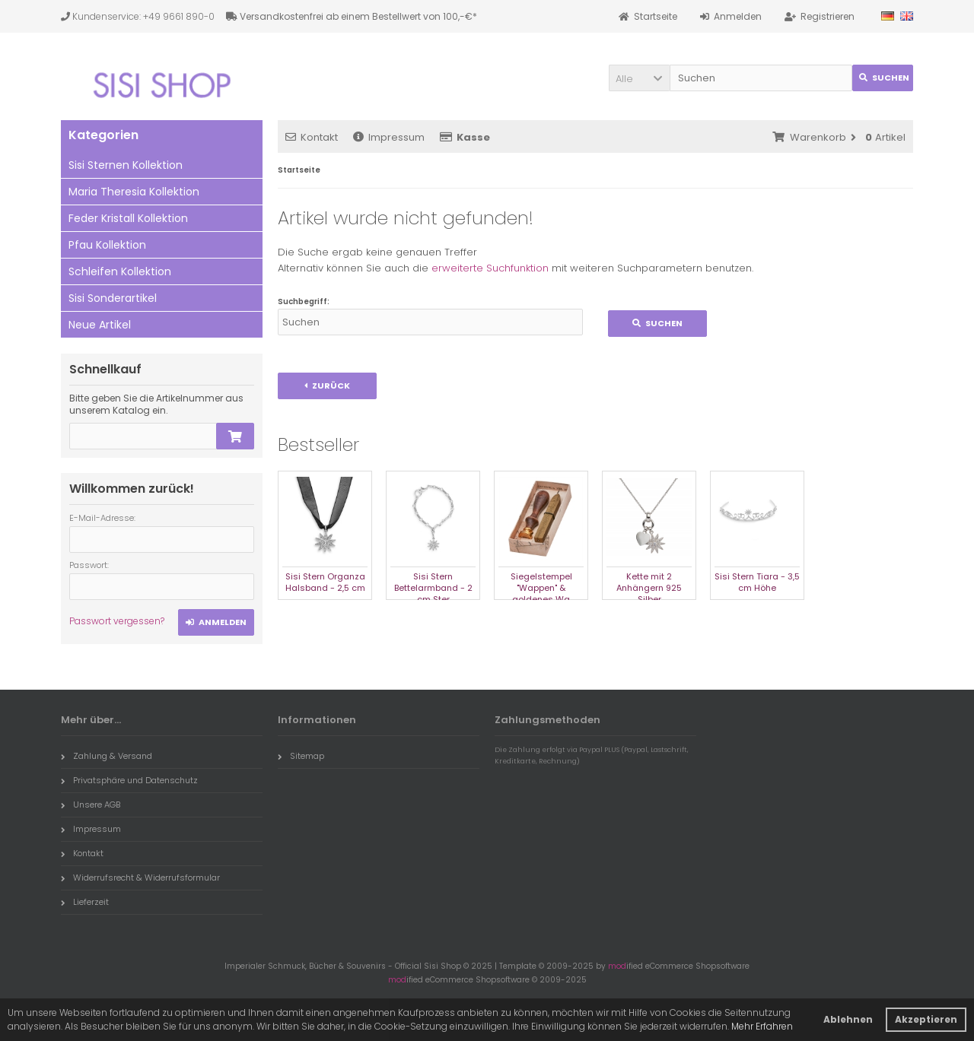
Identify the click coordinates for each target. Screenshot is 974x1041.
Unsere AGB (90, 804)
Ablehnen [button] (848, 1019)
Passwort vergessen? (116, 620)
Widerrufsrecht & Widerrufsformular (140, 877)
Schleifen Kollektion (119, 271)
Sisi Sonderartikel (112, 298)
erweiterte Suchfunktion (490, 268)
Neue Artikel (99, 324)
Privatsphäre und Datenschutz (129, 780)
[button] (639, 78)
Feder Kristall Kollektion (128, 218)
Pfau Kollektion (107, 244)
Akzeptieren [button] (926, 1019)
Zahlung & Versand (106, 756)
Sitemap (301, 756)
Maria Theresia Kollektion (133, 191)
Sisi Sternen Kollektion (125, 165)
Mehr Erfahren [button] (762, 1026)
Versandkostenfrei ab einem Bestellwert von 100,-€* (351, 16)
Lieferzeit (85, 902)
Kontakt (311, 137)
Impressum (389, 137)
